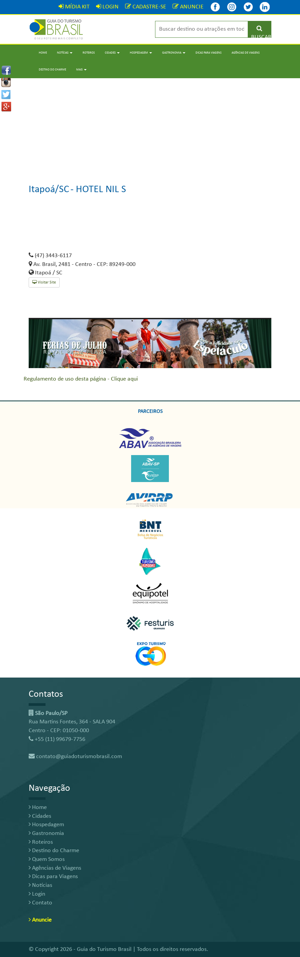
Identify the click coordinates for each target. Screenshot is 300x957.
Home (43, 52)
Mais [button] (81, 69)
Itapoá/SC (49, 189)
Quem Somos (47, 859)
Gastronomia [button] (173, 52)
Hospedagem (46, 824)
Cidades (40, 816)
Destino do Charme (52, 69)
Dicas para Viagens (208, 52)
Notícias (40, 885)
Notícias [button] (64, 52)
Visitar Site (44, 282)
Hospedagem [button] (141, 52)
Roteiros (89, 52)
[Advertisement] (150, 125)
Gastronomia (46, 833)
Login (37, 894)
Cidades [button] (112, 52)
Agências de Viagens (246, 52)
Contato (40, 903)
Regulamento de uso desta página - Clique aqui (81, 379)
